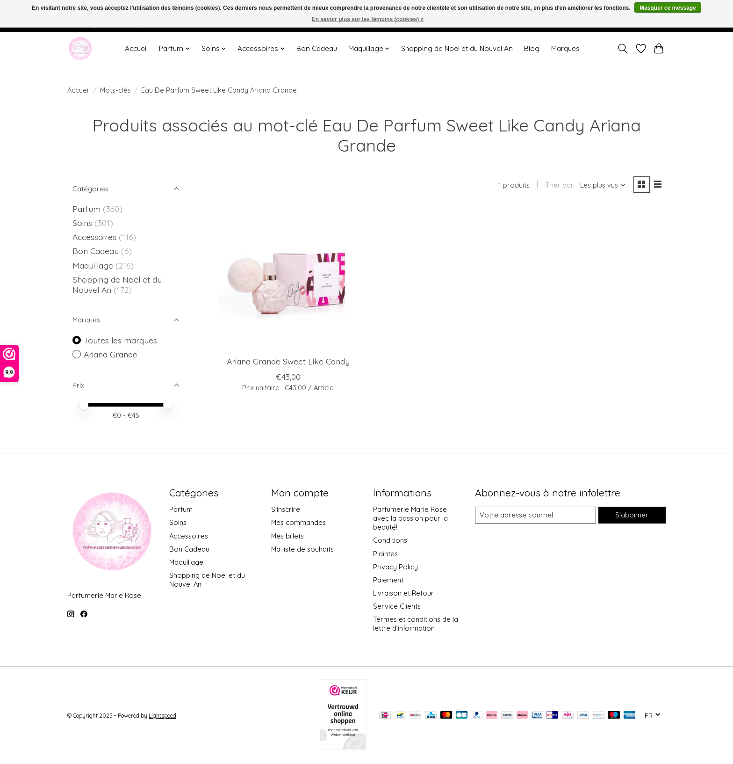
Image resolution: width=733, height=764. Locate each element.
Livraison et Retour (403, 593)
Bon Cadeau (316, 48)
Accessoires (95, 237)
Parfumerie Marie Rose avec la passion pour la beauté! (410, 518)
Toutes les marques (120, 340)
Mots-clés (115, 90)
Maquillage (93, 265)
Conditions (390, 540)
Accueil (136, 48)
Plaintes (385, 553)
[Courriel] (535, 515)
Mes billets (287, 535)
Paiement (388, 579)
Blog (531, 48)
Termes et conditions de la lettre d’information (415, 624)
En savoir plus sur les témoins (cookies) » (368, 19)
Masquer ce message (668, 8)
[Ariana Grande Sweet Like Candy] (288, 278)
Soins (83, 223)
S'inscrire (285, 509)
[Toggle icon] (623, 48)
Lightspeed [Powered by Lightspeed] (162, 715)
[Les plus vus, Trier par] (603, 185)
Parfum (86, 209)
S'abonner (631, 514)
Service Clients (397, 606)
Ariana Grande (110, 354)
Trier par (560, 185)
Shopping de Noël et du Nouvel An (457, 48)
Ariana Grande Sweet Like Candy (288, 361)
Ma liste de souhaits (302, 549)
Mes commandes (298, 522)
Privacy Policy (395, 566)
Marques (565, 48)
